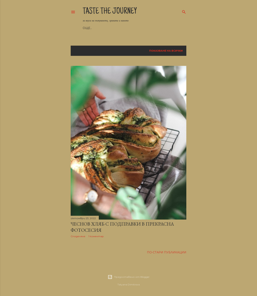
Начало (89, 28)
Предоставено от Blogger (129, 277)
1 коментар (96, 236)
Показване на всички (166, 50)
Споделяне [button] (78, 236)
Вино (146, 28)
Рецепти (105, 28)
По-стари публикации (166, 252)
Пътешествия (127, 28)
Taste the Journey (110, 11)
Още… (157, 28)
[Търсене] (184, 11)
